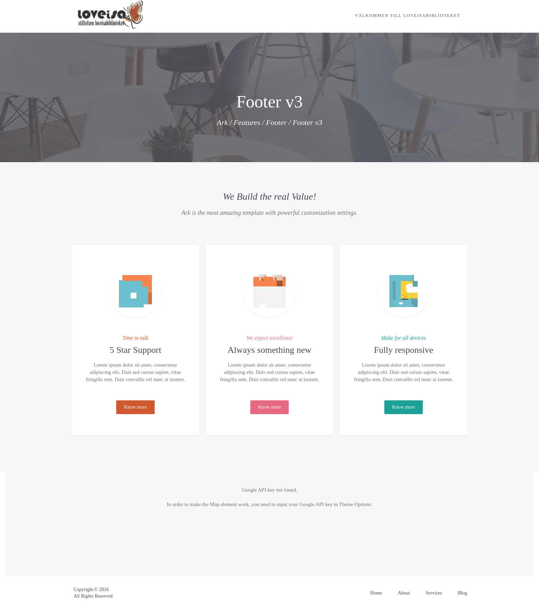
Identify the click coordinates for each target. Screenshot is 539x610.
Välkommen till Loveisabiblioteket (407, 15)
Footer (276, 122)
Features (247, 122)
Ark (222, 122)
